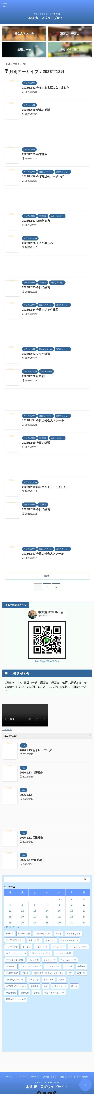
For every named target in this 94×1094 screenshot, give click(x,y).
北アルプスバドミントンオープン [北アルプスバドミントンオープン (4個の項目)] (48, 974)
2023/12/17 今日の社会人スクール (43, 554)
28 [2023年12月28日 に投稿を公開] (47, 923)
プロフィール (21, 1066)
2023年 (16, 65)
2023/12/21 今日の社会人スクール (43, 421)
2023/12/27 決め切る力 (36, 222)
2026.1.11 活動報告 (32, 838)
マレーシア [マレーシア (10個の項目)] (11, 967)
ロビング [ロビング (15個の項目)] (68, 967)
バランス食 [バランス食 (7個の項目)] (34, 961)
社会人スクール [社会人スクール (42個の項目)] (59, 987)
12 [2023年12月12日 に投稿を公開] (22, 911)
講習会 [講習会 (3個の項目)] (37, 993)
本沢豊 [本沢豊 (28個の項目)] (61, 980)
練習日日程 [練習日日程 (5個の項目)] (11, 993)
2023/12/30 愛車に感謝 (36, 111)
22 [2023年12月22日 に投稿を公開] (59, 917)
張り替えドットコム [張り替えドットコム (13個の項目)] (15, 980)
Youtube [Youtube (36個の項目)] (9, 934)
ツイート (7, 730)
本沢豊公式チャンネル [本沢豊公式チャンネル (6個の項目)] (16, 987)
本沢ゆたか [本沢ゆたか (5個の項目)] (34, 980)
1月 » (16, 928)
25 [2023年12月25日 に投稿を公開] (10, 923)
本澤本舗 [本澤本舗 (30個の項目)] (35, 987)
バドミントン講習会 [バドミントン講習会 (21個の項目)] (15, 961)
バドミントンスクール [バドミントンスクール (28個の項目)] (16, 954)
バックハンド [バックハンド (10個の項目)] (42, 948)
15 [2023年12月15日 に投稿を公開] (59, 911)
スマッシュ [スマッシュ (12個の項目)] (50, 941)
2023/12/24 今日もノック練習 (40, 310)
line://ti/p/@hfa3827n (47, 662)
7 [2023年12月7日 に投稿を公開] (47, 905)
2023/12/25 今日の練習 (36, 288)
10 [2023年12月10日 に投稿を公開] (84, 905)
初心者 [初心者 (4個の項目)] (26, 974)
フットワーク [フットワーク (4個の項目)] (49, 961)
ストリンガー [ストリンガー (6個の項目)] (35, 941)
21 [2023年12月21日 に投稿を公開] (47, 917)
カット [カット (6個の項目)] (59, 934)
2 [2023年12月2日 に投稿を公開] (71, 899)
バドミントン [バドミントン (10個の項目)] (58, 948)
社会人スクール (66, 1066)
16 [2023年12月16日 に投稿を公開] (71, 911)
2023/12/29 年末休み (35, 155)
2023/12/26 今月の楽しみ (37, 244)
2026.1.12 (26, 795)
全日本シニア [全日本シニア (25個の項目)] (12, 974)
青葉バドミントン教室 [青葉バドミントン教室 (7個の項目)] (16, 1000)
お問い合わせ (82, 1066)
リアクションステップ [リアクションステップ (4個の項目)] (31, 967)
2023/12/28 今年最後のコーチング (43, 177)
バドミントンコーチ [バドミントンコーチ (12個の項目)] (78, 948)
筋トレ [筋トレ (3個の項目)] (74, 987)
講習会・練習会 (49, 1066)
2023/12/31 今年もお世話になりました (45, 88)
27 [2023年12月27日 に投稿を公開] (34, 923)
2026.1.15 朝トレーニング (36, 751)
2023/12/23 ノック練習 (36, 355)
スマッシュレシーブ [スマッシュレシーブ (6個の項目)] (69, 941)
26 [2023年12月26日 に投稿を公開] (22, 923)
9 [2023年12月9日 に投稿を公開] (71, 905)
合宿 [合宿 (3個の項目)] (70, 974)
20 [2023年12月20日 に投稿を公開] (34, 917)
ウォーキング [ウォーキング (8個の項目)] (24, 934)
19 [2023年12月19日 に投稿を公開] (22, 917)
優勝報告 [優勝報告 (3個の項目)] (81, 967)
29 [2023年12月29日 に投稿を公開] (59, 923)
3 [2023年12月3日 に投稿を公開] (84, 899)
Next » (47, 576)
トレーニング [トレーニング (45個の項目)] (12, 948)
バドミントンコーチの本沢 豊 (47, 1072)
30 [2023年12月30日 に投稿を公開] (71, 923)
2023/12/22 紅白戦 (33, 377)
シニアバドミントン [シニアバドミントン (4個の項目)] (15, 941)
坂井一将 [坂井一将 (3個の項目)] (81, 974)
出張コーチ (35, 1066)
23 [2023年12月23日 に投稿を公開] (71, 917)
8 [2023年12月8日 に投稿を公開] (59, 905)
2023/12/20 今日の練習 (36, 444)
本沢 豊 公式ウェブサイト (47, 18)
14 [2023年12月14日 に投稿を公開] (47, 911)
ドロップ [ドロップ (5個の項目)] (27, 948)
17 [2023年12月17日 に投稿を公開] (84, 911)
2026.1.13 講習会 (31, 773)
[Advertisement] (47, 135)
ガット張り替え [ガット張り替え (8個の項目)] (73, 934)
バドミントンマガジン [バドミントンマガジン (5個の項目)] (40, 954)
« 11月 (7, 928)
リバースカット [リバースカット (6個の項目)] (52, 967)
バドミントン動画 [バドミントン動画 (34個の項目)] (63, 954)
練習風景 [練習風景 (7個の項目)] (25, 993)
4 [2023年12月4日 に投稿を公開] (10, 905)
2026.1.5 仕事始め (31, 860)
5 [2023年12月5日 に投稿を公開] (22, 905)
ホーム (9, 1066)
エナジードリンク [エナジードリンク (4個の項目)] (43, 934)
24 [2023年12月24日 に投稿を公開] (84, 917)
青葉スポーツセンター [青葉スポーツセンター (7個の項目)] (54, 993)
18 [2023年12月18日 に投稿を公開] (10, 917)
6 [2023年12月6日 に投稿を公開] (34, 905)
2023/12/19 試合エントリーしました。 (45, 488)
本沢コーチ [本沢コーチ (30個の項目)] (48, 980)
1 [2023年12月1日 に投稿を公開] (59, 899)
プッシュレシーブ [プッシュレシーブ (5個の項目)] (68, 961)
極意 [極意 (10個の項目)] (46, 987)
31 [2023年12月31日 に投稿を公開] (84, 923)
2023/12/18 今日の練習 (36, 510)
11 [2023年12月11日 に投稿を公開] (10, 911)
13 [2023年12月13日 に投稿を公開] (34, 911)
